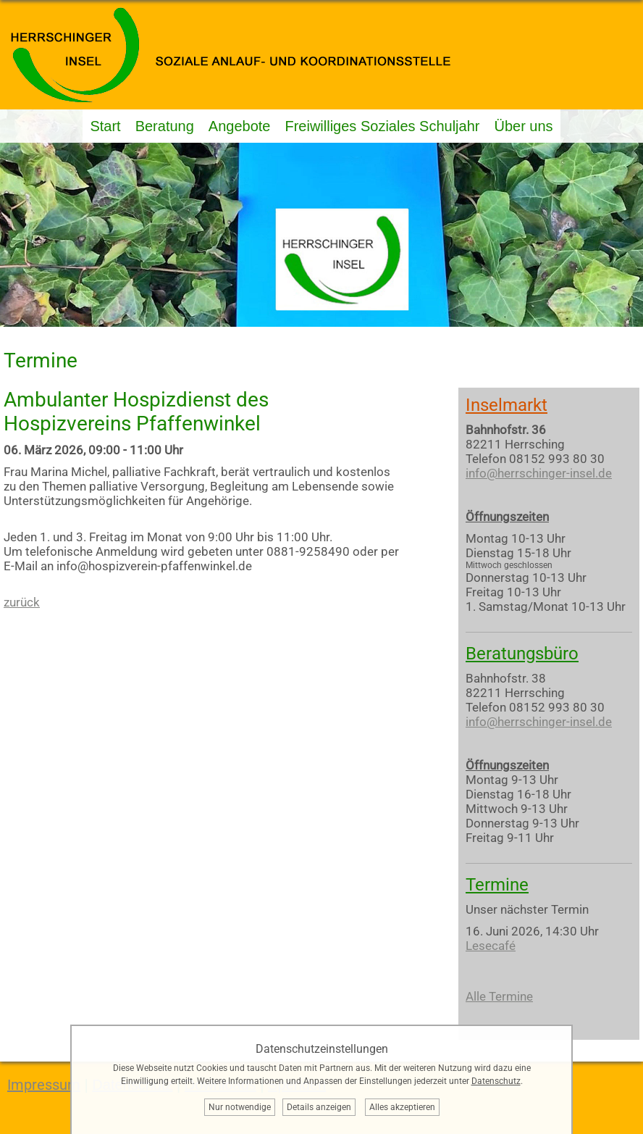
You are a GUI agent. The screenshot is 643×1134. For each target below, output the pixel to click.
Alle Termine (499, 996)
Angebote (240, 126)
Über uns (523, 126)
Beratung (164, 126)
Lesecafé (491, 945)
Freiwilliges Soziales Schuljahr (382, 126)
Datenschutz (496, 1081)
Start (105, 126)
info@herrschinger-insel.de (539, 473)
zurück (22, 602)
